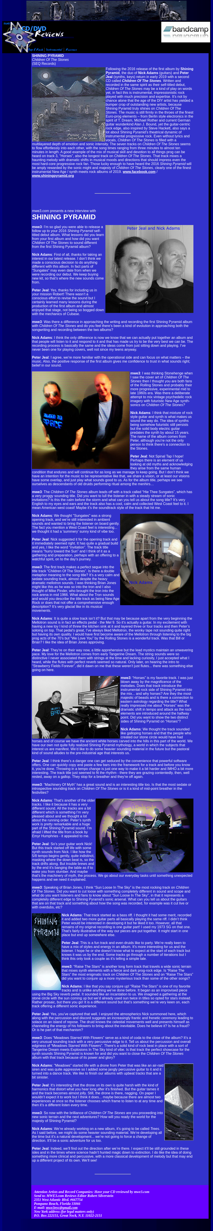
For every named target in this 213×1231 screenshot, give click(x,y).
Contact (156, 1217)
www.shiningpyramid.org (53, 176)
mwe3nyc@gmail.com (62, 1199)
